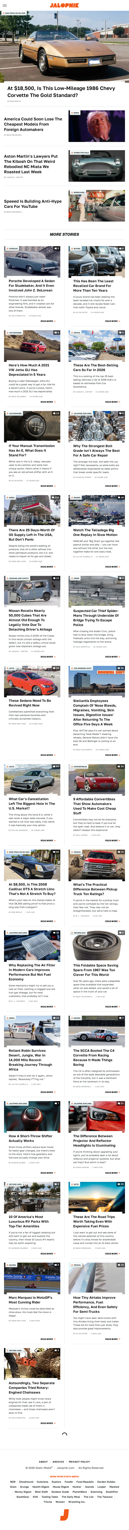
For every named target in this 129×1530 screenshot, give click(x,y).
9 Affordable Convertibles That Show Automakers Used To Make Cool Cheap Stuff (94, 806)
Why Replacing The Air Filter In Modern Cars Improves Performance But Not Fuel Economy (32, 972)
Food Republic (85, 1481)
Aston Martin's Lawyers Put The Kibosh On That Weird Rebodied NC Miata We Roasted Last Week (31, 164)
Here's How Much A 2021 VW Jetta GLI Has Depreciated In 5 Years (29, 370)
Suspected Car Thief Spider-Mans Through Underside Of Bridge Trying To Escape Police (96, 618)
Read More (47, 321)
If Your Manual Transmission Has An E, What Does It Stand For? (32, 450)
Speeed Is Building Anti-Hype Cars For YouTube (33, 204)
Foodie (69, 1481)
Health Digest (40, 1486)
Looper (101, 1486)
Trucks (77, 852)
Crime (76, 578)
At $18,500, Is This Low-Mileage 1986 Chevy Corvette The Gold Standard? (61, 91)
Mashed (114, 1486)
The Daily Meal (71, 1496)
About (43, 1461)
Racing (77, 497)
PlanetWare (80, 1491)
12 (57, 578)
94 (57, 766)
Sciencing (96, 1491)
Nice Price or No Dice (15, 13)
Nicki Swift (41, 1491)
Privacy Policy (79, 1461)
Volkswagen (15, 333)
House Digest (61, 1486)
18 (57, 413)
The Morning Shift (83, 668)
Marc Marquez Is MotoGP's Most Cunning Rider (30, 1300)
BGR (12, 1481)
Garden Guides (106, 1481)
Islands (89, 1486)
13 (57, 1018)
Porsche (13, 248)
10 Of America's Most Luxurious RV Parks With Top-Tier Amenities (29, 1221)
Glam (13, 1486)
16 (57, 932)
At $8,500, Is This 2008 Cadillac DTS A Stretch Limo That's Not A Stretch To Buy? (32, 889)
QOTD (11, 668)
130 (57, 497)
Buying (77, 248)
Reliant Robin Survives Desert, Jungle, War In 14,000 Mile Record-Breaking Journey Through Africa (30, 1060)
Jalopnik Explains (83, 413)
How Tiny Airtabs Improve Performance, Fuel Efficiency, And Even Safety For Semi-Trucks (95, 1305)
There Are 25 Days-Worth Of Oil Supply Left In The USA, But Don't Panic (32, 534)
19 (122, 852)
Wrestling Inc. (76, 1501)
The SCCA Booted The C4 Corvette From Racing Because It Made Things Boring (94, 1058)
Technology (80, 933)
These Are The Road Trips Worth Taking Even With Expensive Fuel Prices (94, 1221)
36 (57, 668)
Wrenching (79, 192)
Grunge (24, 1486)
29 (122, 766)
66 (57, 852)
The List (89, 1496)
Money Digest (23, 1491)
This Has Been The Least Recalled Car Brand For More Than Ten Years (93, 285)
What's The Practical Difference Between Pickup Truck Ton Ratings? (95, 889)
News (76, 113)
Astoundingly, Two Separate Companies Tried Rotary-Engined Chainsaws (32, 1387)
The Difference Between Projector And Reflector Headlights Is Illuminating (94, 1140)
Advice (77, 333)
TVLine (48, 1501)
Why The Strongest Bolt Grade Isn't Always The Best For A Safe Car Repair (96, 450)
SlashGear (22, 1496)
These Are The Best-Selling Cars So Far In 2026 (95, 367)
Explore (56, 1481)
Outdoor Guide (60, 1491)
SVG (35, 1496)
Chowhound (26, 1481)
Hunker (77, 1486)
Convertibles (80, 767)
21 (122, 1103)
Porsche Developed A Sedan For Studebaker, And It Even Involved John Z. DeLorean (32, 285)
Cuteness (42, 1481)
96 (122, 668)
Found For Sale (81, 152)
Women (60, 1501)
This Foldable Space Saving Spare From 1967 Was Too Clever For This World (95, 970)
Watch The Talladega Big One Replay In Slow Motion (95, 532)
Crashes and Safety (19, 578)
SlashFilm (112, 1491)
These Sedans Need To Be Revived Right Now (30, 703)
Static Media (43, 1467)
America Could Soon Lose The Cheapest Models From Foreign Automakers (33, 124)
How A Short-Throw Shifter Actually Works (30, 1138)
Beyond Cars (15, 1184)
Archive (58, 1461)
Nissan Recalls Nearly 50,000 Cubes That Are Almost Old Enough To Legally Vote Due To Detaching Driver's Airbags (30, 620)
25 (122, 1184)
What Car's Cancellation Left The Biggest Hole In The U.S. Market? (32, 803)
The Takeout (105, 1496)
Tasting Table (49, 1496)
